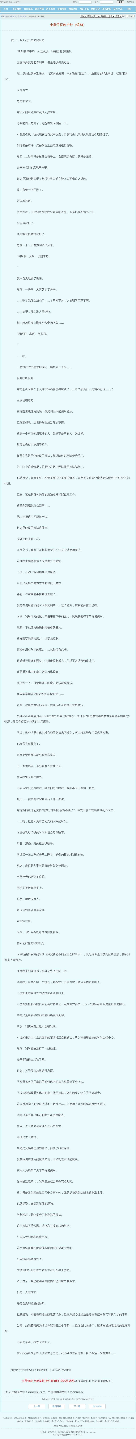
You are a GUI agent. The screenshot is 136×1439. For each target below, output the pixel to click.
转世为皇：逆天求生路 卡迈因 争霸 (55, 1399)
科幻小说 (84, 9)
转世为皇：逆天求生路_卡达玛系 (52, 1432)
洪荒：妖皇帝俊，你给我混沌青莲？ (27, 1418)
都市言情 (39, 9)
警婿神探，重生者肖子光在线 (123, 1418)
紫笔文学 (4, 16)
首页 (6, 9)
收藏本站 (17, 2)
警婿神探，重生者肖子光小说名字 (29, 1421)
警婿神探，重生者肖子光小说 (54, 1421)
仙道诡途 (54, 1418)
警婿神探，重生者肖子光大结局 (107, 1421)
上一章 (36, 1406)
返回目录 (56, 1406)
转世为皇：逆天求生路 (18, 16)
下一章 (77, 1406)
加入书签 (97, 1406)
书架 (129, 9)
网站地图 (79, 1426)
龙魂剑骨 (46, 1418)
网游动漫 (73, 9)
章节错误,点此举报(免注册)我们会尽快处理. (48, 1380)
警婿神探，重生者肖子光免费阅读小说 (96, 1418)
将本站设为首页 (6, 2)
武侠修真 (28, 9)
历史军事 (50, 9)
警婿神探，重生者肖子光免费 (70, 1418)
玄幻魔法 (17, 9)
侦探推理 (61, 9)
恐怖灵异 (95, 9)
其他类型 (106, 9)
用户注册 (130, 2)
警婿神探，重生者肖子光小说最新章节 (80, 1421)
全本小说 (117, 9)
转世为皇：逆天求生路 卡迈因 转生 (81, 1399)
